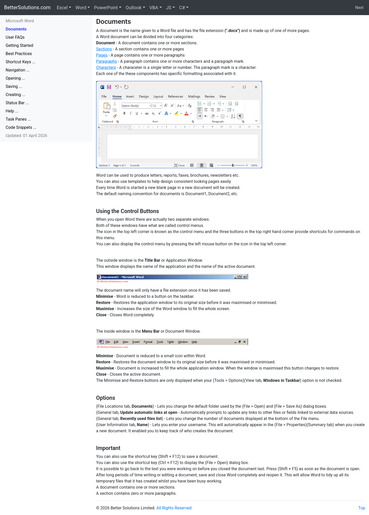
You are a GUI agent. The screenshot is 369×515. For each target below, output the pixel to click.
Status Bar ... (17, 102)
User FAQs (15, 37)
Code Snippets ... (21, 127)
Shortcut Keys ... (20, 61)
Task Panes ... (18, 119)
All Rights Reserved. (174, 508)
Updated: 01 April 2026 (26, 135)
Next (359, 7)
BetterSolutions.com (27, 7)
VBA (153, 7)
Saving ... (14, 86)
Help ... (12, 111)
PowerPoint (106, 7)
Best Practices (19, 53)
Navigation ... (17, 70)
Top (361, 508)
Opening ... (15, 78)
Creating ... (15, 94)
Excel (62, 7)
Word (80, 7)
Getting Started (19, 45)
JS (168, 7)
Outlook (133, 7)
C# (182, 7)
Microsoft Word (20, 20)
